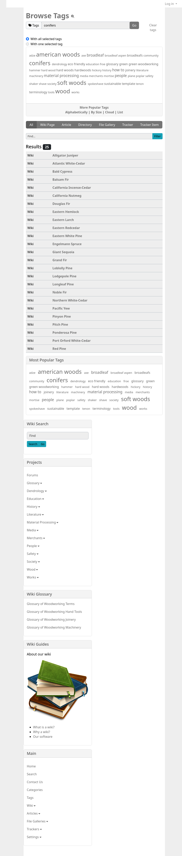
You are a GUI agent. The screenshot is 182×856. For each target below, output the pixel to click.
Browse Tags (47, 15)
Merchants (36, 538)
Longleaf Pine (63, 284)
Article (66, 125)
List (120, 112)
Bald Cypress (62, 171)
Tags (30, 798)
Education (35, 499)
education (93, 64)
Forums (32, 475)
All (31, 125)
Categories (35, 790)
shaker (34, 84)
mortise (109, 76)
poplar (140, 76)
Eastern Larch (63, 220)
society (52, 84)
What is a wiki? (44, 727)
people (121, 75)
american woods (58, 54)
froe (103, 64)
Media (33, 530)
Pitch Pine (60, 324)
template (129, 84)
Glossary (34, 483)
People (33, 546)
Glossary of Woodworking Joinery (51, 619)
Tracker (127, 125)
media (84, 76)
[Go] (42, 444)
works (75, 92)
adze (32, 55)
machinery (36, 76)
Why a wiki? (41, 732)
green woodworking (143, 64)
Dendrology (37, 491)
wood (63, 91)
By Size (96, 112)
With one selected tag (47, 44)
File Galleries (37, 821)
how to (118, 69)
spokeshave (96, 84)
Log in (170, 4)
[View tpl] (72, 16)
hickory (97, 70)
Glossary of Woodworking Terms (51, 604)
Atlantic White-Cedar (68, 163)
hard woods (65, 70)
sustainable (113, 84)
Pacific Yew (61, 308)
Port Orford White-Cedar (71, 340)
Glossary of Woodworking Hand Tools (54, 611)
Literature (35, 514)
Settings (34, 837)
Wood (32, 569)
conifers (40, 63)
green (124, 64)
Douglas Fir (61, 204)
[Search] (33, 444)
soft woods (72, 82)
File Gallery (107, 125)
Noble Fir (59, 292)
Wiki (31, 805)
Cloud (109, 112)
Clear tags (153, 27)
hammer (35, 70)
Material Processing (43, 522)
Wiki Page (47, 125)
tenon (140, 84)
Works (33, 577)
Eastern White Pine (67, 236)
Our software (43, 736)
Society (33, 561)
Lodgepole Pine (64, 276)
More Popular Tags (94, 107)
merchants (96, 76)
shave (43, 84)
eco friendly (77, 64)
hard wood (48, 70)
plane (132, 76)
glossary (112, 64)
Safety (32, 554)
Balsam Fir (60, 179)
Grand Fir (59, 260)
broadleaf (96, 55)
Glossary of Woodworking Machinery (54, 627)
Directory (85, 125)
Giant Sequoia (63, 252)
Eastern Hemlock (65, 212)
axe (84, 55)
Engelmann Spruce (66, 244)
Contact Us (35, 782)
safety (149, 76)
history (107, 70)
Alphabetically (76, 112)
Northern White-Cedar (69, 300)
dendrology (60, 64)
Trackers (34, 829)
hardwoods (83, 70)
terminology (38, 92)
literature (142, 70)
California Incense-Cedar (71, 187)
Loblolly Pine (62, 268)
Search (32, 774)
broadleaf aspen (116, 55)
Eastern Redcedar (66, 228)
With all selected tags (46, 39)
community (151, 55)
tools (51, 92)
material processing (62, 75)
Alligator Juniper (65, 155)
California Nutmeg (66, 195)
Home (31, 766)
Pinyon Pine (61, 316)
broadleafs (135, 55)
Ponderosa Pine (64, 332)
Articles (33, 813)
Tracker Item (149, 125)
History (33, 506)
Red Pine (59, 348)
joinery (130, 70)
